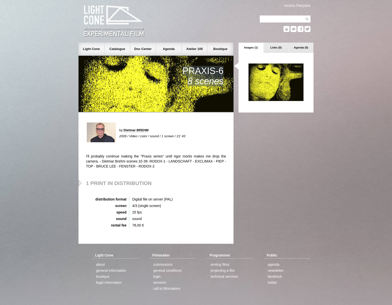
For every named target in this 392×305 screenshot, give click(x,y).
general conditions (167, 270)
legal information (109, 282)
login (157, 276)
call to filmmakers (166, 288)
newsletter (276, 270)
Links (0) (276, 47)
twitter (272, 282)
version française (297, 6)
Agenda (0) (301, 47)
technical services (224, 276)
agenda (274, 264)
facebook (275, 276)
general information (111, 270)
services (159, 282)
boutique (103, 276)
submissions (162, 264)
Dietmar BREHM (136, 130)
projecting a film (222, 270)
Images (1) (251, 47)
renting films (219, 264)
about (100, 264)
